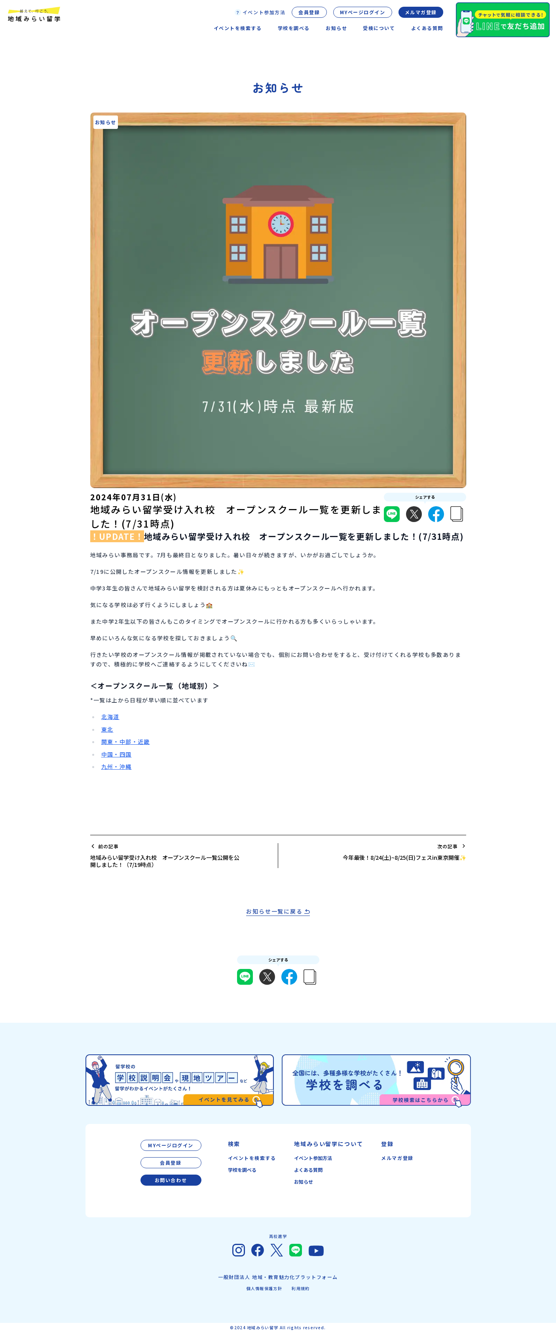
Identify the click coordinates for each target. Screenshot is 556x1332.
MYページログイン (362, 12)
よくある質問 (427, 28)
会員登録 (309, 12)
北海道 (110, 717)
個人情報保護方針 (264, 1288)
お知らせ (303, 1181)
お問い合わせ (171, 1180)
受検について (379, 28)
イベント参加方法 (313, 1157)
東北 (107, 729)
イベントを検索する (252, 1157)
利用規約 (300, 1288)
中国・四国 (116, 754)
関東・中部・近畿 (125, 741)
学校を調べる (242, 1169)
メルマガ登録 (421, 12)
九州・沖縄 (116, 766)
